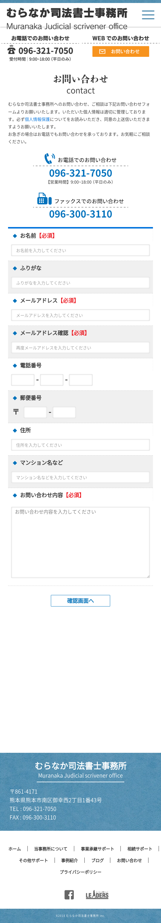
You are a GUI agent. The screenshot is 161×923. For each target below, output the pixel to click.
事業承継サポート (97, 849)
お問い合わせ (129, 860)
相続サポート (139, 849)
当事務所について (50, 849)
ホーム (14, 849)
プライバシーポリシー (80, 872)
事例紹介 (69, 860)
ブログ (97, 860)
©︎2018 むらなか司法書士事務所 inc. (80, 916)
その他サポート (33, 860)
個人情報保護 (37, 119)
